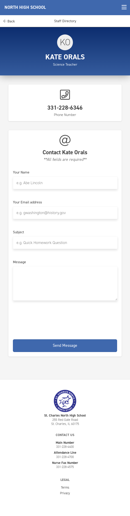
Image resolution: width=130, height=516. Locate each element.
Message (19, 262)
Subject (18, 232)
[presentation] (65, 319)
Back (9, 21)
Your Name (21, 172)
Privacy (65, 493)
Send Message (65, 345)
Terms (65, 487)
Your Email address (27, 202)
